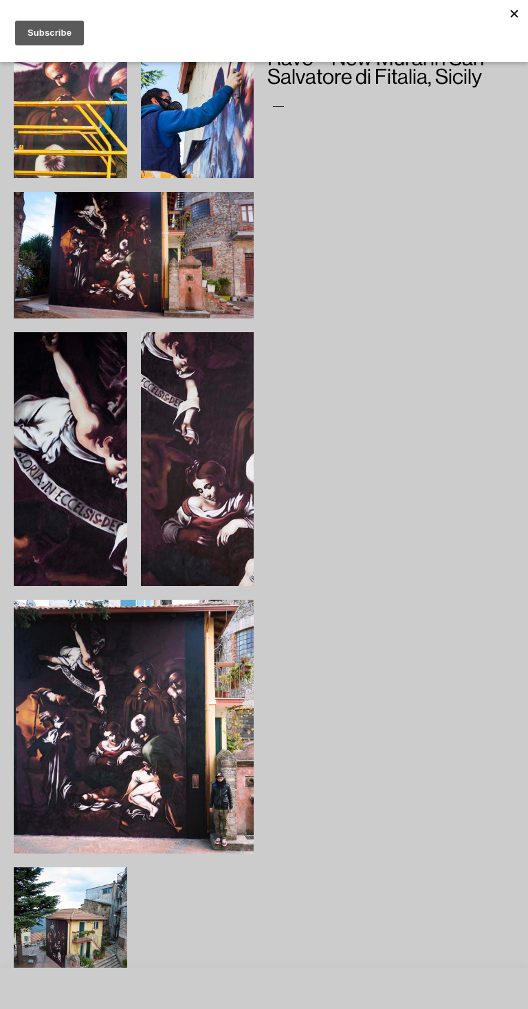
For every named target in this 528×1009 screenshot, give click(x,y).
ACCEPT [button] (292, 994)
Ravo (326, 104)
